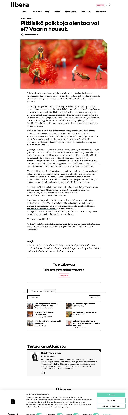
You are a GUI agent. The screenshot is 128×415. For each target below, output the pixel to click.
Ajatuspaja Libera (20, 4)
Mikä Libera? (86, 12)
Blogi (47, 12)
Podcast (57, 12)
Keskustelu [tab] (49, 291)
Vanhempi (34, 297)
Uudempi (94, 297)
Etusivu (25, 12)
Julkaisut (36, 12)
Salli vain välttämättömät (111, 402)
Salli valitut (111, 397)
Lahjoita (100, 6)
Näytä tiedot (107, 411)
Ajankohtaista (70, 12)
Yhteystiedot (101, 12)
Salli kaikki (111, 391)
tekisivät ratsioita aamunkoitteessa (42, 209)
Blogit (30, 18)
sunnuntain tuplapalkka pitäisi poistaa (47, 99)
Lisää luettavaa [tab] (35, 291)
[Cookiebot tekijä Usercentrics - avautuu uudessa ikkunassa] (13, 411)
